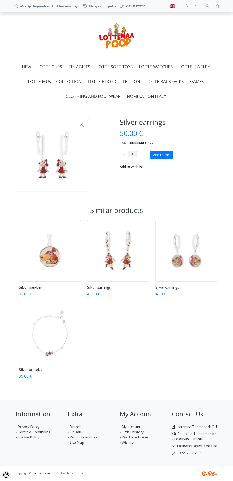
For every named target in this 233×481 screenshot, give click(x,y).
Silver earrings (99, 287)
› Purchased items (134, 437)
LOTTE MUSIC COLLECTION (54, 81)
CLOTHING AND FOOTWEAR (93, 96)
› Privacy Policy (27, 426)
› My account (130, 426)
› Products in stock (83, 437)
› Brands (74, 426)
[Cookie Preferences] (6, 475)
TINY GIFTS (79, 67)
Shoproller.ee (209, 473)
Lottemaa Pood (42, 473)
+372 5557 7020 (189, 452)
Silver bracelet (30, 369)
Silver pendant (30, 287)
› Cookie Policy (27, 437)
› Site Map (76, 442)
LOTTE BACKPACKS (165, 81)
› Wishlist (127, 442)
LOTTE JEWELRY (194, 67)
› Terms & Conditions (33, 432)
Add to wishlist (131, 166)
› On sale (75, 432)
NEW (26, 67)
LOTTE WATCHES (156, 67)
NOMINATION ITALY (146, 96)
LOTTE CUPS (49, 67)
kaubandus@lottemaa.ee (197, 445)
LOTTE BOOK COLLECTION (114, 81)
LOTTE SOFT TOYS (115, 67)
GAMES (197, 81)
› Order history (132, 432)
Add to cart (162, 154)
